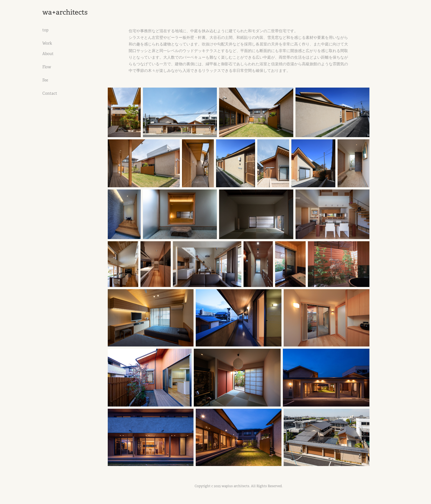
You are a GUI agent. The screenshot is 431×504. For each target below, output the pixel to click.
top (45, 30)
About (48, 53)
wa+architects (65, 12)
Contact (49, 93)
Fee (45, 80)
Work (47, 43)
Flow (46, 66)
